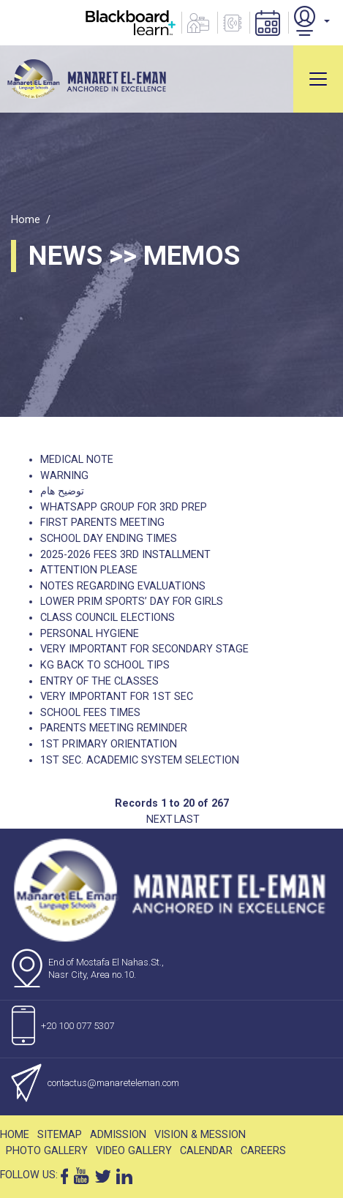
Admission (118, 1135)
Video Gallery (134, 1151)
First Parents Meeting (102, 522)
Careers (263, 1151)
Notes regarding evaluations (123, 586)
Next (159, 819)
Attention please (88, 570)
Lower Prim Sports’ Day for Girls (131, 601)
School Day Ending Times (108, 538)
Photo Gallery (47, 1151)
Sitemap (59, 1135)
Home (25, 220)
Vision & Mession (200, 1135)
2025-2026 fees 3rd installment (125, 555)
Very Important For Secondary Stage (144, 649)
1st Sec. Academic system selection (139, 760)
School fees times (90, 713)
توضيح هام (62, 491)
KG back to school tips (105, 665)
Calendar (206, 1151)
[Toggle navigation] (318, 79)
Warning (64, 476)
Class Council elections (107, 617)
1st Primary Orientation (108, 744)
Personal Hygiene (89, 634)
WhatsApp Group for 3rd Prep (123, 507)
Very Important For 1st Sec (116, 696)
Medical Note (76, 459)
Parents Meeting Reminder (113, 728)
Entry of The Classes (99, 681)
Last (187, 819)
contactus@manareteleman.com (113, 1082)
